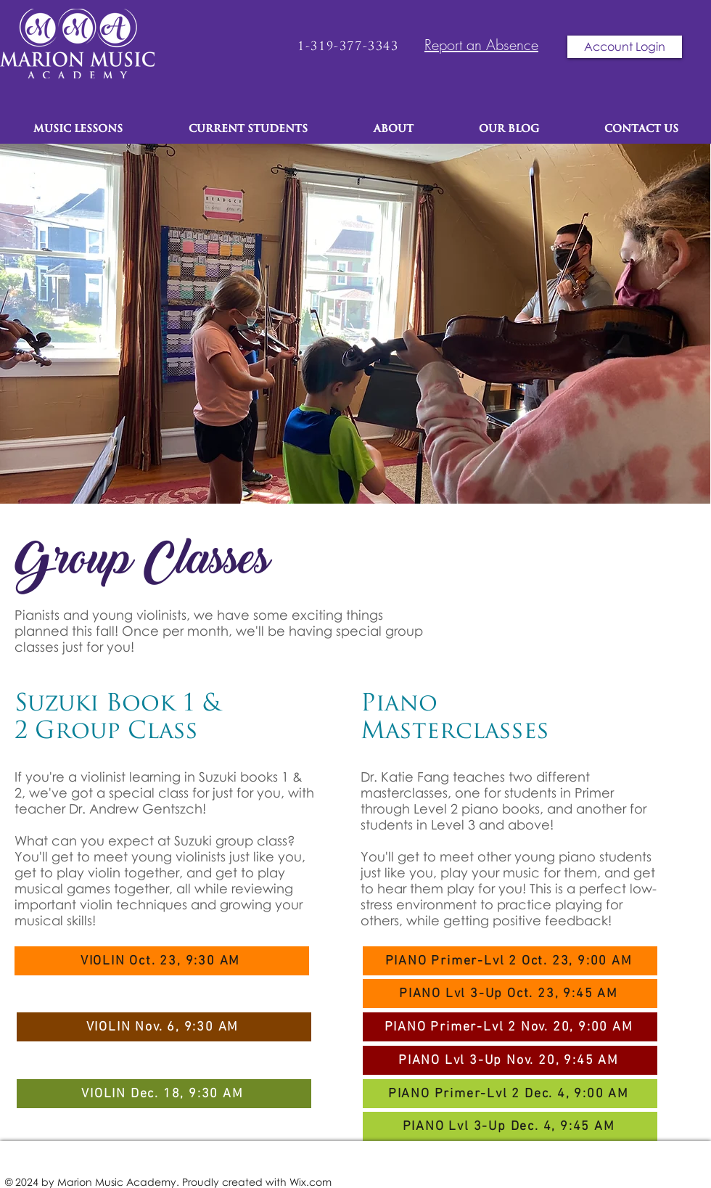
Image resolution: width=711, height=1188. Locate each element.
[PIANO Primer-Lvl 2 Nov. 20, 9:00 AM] (510, 1026)
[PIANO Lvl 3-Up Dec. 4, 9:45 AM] (510, 1126)
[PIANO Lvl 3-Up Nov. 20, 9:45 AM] (510, 1060)
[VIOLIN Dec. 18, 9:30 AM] (164, 1093)
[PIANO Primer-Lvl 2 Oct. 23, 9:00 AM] (510, 960)
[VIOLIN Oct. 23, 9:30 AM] (162, 960)
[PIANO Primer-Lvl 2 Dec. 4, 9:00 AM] (510, 1093)
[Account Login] (624, 47)
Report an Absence (481, 44)
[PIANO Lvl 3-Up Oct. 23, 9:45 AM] (510, 993)
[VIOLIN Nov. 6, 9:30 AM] (164, 1026)
